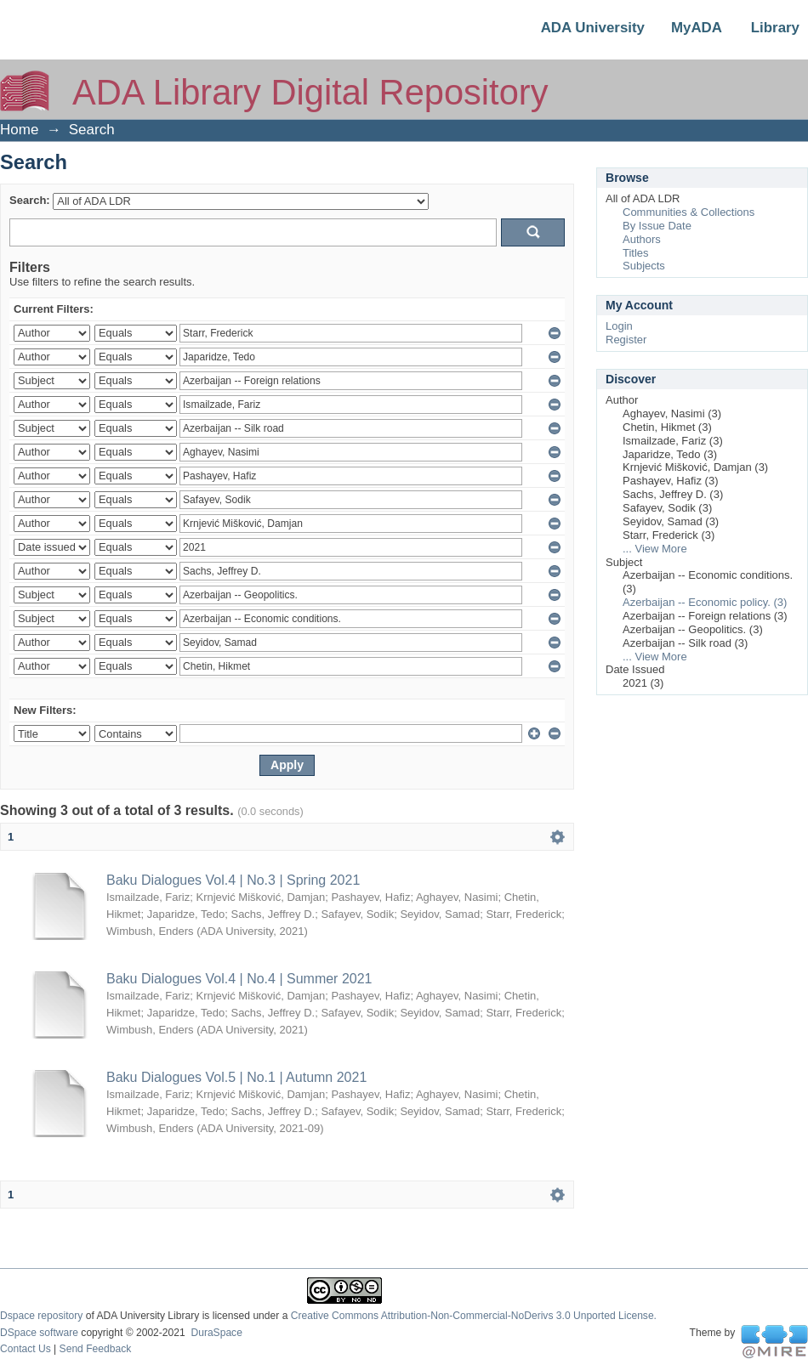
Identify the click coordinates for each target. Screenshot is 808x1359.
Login (619, 326)
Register (626, 339)
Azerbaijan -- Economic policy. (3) (705, 602)
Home (19, 130)
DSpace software (39, 1333)
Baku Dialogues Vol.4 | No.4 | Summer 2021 (239, 978)
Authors (642, 239)
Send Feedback (96, 1349)
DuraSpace (216, 1333)
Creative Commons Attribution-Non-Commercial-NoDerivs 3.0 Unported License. (474, 1316)
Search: (29, 200)
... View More (655, 548)
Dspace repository (41, 1316)
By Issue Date (657, 225)
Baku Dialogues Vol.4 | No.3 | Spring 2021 (233, 880)
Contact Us (25, 1349)
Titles (636, 252)
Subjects (644, 265)
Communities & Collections (688, 212)
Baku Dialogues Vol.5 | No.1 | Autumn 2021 (236, 1077)
